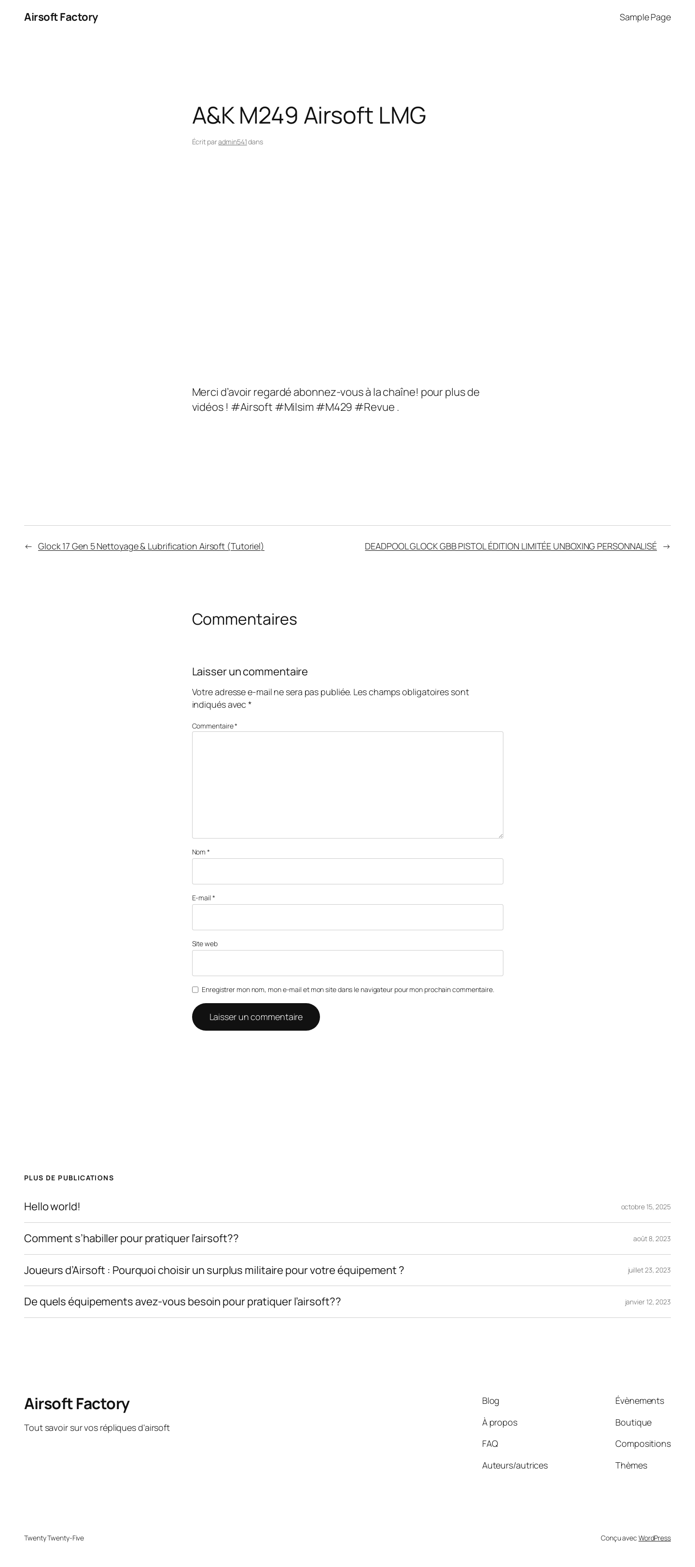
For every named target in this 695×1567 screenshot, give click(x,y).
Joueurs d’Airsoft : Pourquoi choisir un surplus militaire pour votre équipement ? (214, 1270)
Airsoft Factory (61, 17)
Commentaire (215, 725)
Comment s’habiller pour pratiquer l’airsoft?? (131, 1238)
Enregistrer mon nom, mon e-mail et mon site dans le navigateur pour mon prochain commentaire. (348, 989)
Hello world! (52, 1207)
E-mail (203, 897)
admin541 (232, 141)
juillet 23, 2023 (649, 1269)
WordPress (655, 1537)
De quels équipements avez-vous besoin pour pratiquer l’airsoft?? (182, 1302)
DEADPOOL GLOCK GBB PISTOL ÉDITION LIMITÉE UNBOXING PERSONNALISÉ (511, 546)
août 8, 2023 (652, 1238)
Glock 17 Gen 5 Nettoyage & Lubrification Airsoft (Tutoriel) (151, 546)
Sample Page (645, 17)
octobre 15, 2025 (646, 1206)
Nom (201, 851)
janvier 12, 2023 (648, 1301)
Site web (205, 943)
